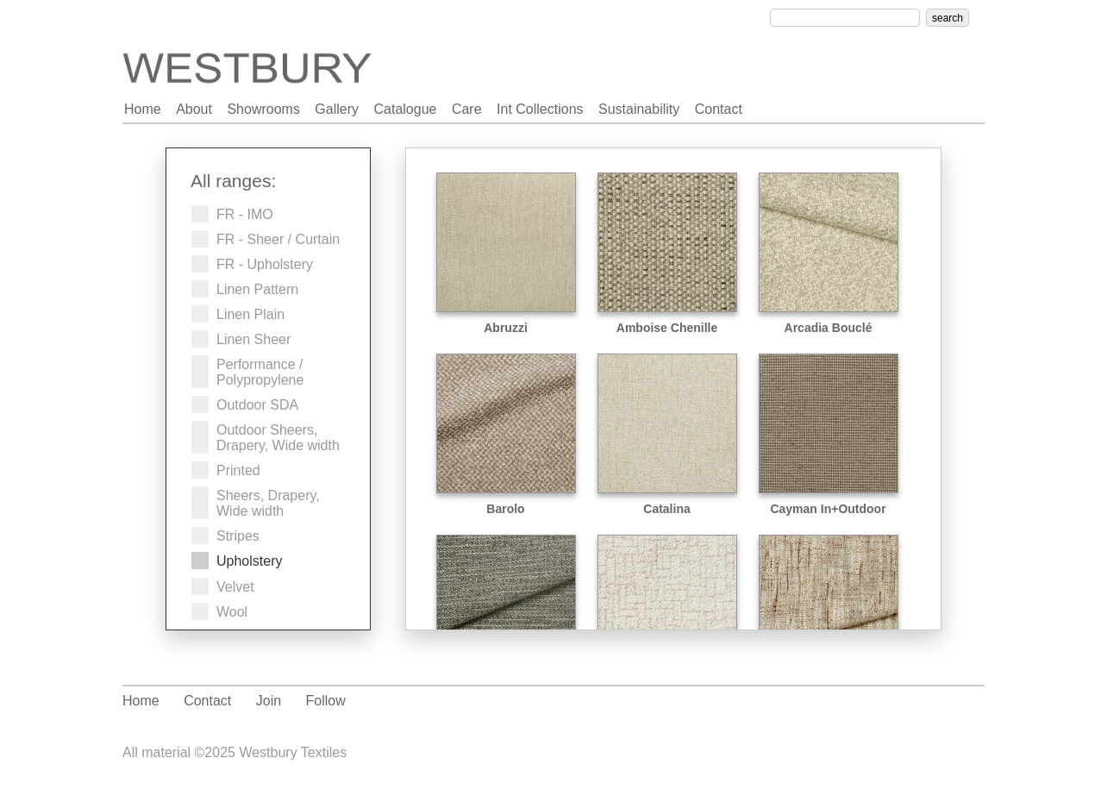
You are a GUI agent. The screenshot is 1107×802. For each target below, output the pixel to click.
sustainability (638, 109)
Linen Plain (250, 314)
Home (140, 700)
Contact (207, 700)
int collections (540, 109)
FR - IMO (244, 214)
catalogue (404, 109)
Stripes (238, 536)
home (142, 109)
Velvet (235, 587)
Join (268, 700)
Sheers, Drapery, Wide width (268, 503)
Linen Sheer (253, 339)
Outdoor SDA (257, 405)
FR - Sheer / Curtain (278, 239)
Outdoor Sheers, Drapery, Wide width (278, 438)
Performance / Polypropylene (259, 372)
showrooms (263, 109)
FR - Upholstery (264, 264)
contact (718, 109)
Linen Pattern (257, 289)
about (194, 109)
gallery (337, 109)
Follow (326, 700)
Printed (238, 470)
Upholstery (249, 561)
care (467, 109)
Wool (231, 612)
